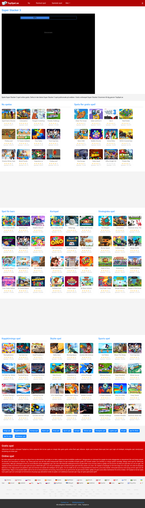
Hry (39, 483)
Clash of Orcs (105, 268)
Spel (107, 480)
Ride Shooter (57, 375)
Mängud (69, 483)
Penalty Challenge (53, 121)
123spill (17, 489)
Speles (80, 483)
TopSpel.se (13, 3)
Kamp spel (56, 431)
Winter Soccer (134, 375)
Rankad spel (41, 3)
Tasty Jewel (96, 161)
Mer (67, 3)
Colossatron (24, 121)
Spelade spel (57, 3)
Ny (29, 3)
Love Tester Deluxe (8, 288)
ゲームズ (94, 495)
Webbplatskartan (78, 502)
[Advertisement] (48, 52)
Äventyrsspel (34, 431)
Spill (98, 480)
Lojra (112, 483)
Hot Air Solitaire (86, 248)
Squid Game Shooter (8, 121)
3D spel (123, 431)
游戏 (87, 495)
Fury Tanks (38, 141)
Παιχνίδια (132, 483)
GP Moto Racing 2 (8, 395)
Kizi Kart (38, 288)
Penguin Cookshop (38, 121)
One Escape (81, 161)
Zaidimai (91, 483)
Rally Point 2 (9, 415)
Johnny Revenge (86, 375)
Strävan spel (87, 431)
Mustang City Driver (38, 375)
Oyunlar (102, 483)
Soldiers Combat (71, 415)
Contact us (64, 502)
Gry (31, 483)
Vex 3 (111, 121)
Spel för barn (8, 211)
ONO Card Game (57, 248)
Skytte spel (55, 338)
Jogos (38, 480)
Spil (115, 480)
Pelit (124, 480)
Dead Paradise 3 (38, 355)
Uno (86, 268)
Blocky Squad (105, 248)
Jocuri (11, 483)
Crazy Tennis (134, 395)
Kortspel (54, 211)
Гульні (116, 493)
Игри (121, 483)
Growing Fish (23, 228)
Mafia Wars (57, 355)
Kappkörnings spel (11, 338)
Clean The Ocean (81, 121)
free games (9, 489)
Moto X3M (81, 141)
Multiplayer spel (20, 436)
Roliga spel (7, 431)
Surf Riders (105, 355)
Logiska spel (113, 431)
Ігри (111, 493)
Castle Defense (135, 268)
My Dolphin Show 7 (8, 268)
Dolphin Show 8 (38, 228)
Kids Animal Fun (23, 268)
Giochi (89, 480)
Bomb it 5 (38, 248)
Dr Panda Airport (23, 288)
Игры (28, 480)
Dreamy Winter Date (8, 161)
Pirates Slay (126, 161)
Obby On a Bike (120, 395)
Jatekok (21, 483)
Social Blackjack (71, 248)
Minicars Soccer (105, 375)
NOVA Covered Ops (126, 141)
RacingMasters (9, 355)
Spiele (58, 480)
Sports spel (104, 338)
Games (8, 480)
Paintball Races (23, 375)
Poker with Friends (86, 228)
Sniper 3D (86, 415)
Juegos (48, 480)
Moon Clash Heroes (71, 395)
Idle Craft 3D (38, 268)
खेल (81, 495)
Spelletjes (69, 480)
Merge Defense (120, 288)
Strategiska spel (106, 211)
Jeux (79, 480)
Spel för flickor (134, 431)
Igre (48, 483)
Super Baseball (120, 375)
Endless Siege (120, 248)
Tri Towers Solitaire (23, 141)
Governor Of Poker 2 (71, 268)
